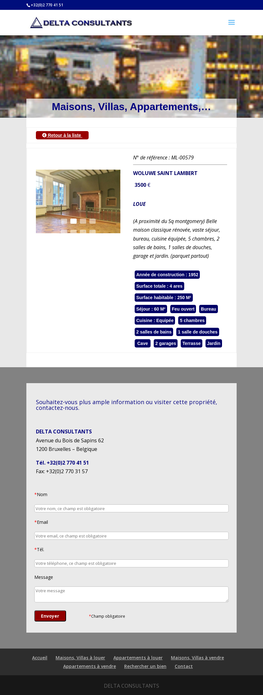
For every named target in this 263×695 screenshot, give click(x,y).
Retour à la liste (62, 135)
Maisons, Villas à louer (80, 658)
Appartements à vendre (89, 666)
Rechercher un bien (145, 666)
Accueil (39, 658)
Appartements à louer (138, 658)
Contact (184, 666)
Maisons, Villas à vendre (197, 658)
